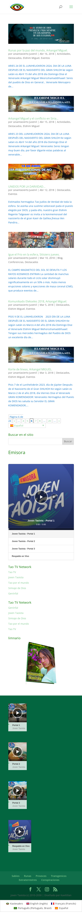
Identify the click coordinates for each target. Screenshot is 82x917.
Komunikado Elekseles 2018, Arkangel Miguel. (37, 301)
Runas (27, 876)
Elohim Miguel (31, 58)
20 (49, 420)
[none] (27, 425)
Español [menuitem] (18, 425)
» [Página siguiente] (59, 420)
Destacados (15, 58)
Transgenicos (58, 876)
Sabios (16, 876)
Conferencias (15, 262)
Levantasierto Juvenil (25, 53)
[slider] (41, 529)
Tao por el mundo (18, 582)
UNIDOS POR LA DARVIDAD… (26, 186)
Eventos (45, 58)
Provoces (41, 876)
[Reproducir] (41, 497)
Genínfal (13, 593)
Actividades (63, 53)
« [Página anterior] (14, 420)
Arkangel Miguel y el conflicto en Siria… (33, 118)
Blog (59, 258)
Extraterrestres (28, 880)
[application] (41, 497)
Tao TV (12, 572)
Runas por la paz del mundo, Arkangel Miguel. (38, 50)
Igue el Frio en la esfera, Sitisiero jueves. (34, 254)
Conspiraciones (50, 880)
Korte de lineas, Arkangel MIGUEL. (30, 369)
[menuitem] (27, 425)
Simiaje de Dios (17, 588)
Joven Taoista (15, 577)
